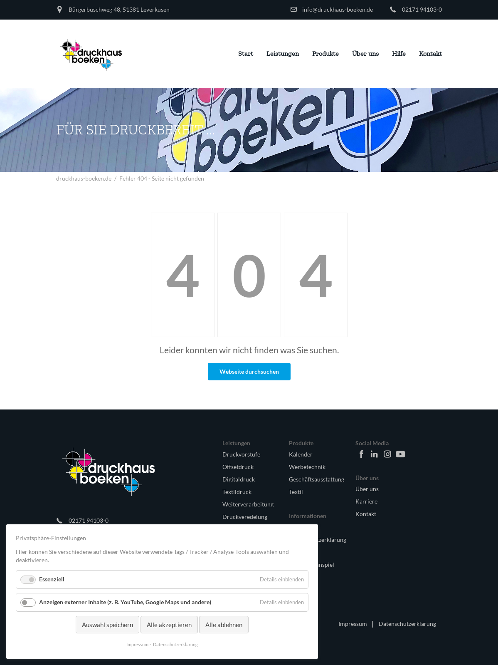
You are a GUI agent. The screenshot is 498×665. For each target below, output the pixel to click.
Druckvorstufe (241, 454)
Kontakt (365, 513)
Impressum (352, 623)
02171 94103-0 (422, 9)
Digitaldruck (238, 479)
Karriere (366, 501)
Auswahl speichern (107, 624)
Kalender (301, 454)
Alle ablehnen (223, 624)
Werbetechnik (307, 466)
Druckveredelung (244, 516)
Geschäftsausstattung (315, 479)
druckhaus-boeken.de (83, 178)
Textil (296, 491)
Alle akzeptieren (169, 624)
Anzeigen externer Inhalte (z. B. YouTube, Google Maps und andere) (125, 601)
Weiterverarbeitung (248, 504)
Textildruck (236, 491)
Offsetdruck (238, 466)
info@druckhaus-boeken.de (337, 9)
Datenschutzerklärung (407, 623)
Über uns (367, 488)
